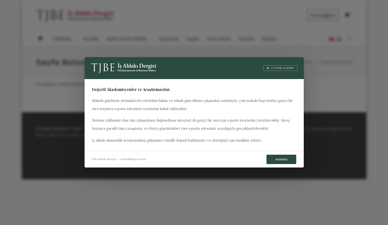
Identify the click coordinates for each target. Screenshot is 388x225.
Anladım (281, 159)
